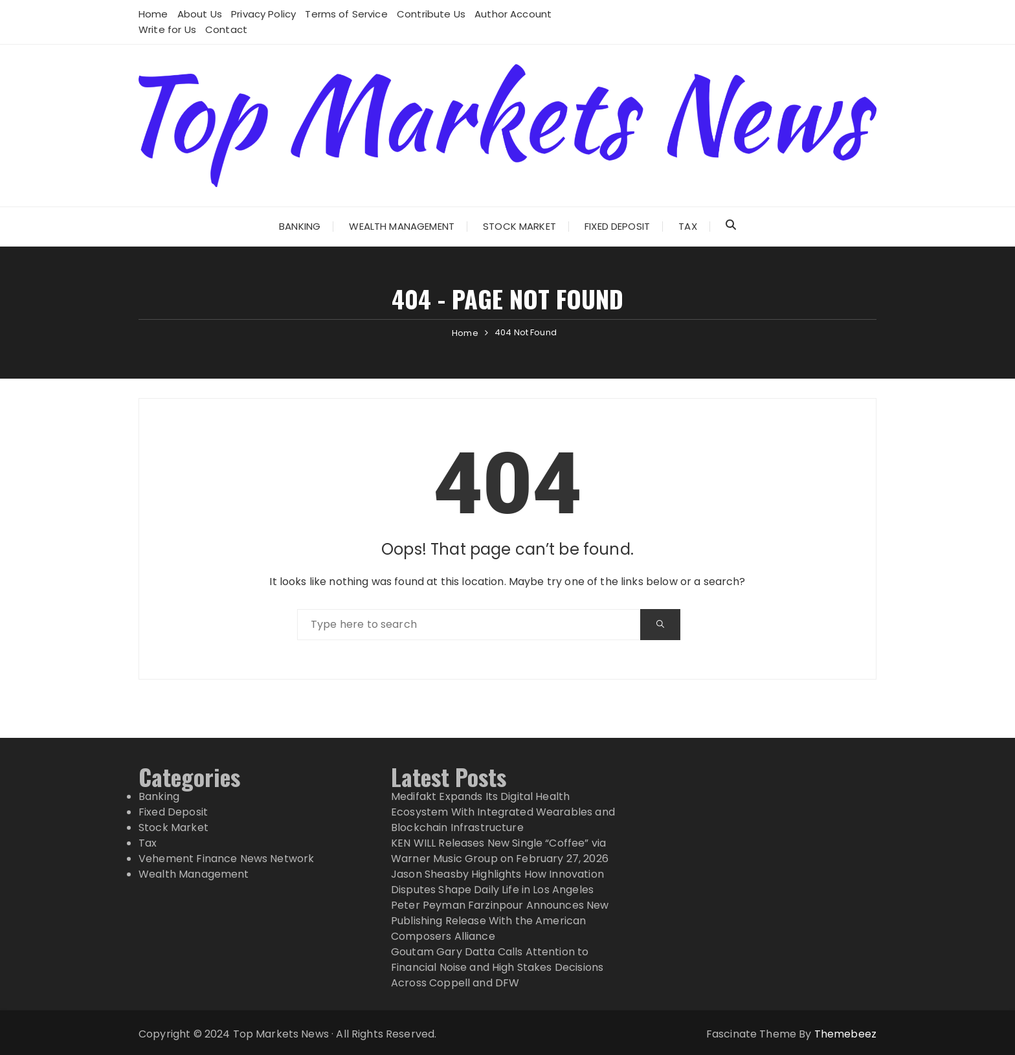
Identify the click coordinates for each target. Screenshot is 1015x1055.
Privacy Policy (263, 14)
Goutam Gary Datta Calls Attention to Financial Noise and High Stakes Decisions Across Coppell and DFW (497, 967)
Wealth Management (401, 226)
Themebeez (845, 1034)
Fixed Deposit (617, 226)
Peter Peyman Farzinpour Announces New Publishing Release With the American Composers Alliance (500, 921)
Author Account (513, 14)
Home (153, 14)
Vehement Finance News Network (226, 858)
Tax (687, 226)
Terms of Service (346, 14)
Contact (226, 29)
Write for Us (167, 29)
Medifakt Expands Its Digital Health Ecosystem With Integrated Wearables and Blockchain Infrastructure (503, 812)
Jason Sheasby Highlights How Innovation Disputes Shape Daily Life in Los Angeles (497, 882)
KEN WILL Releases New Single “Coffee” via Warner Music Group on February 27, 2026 (499, 851)
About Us (199, 14)
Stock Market (519, 226)
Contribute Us (431, 14)
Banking (299, 226)
